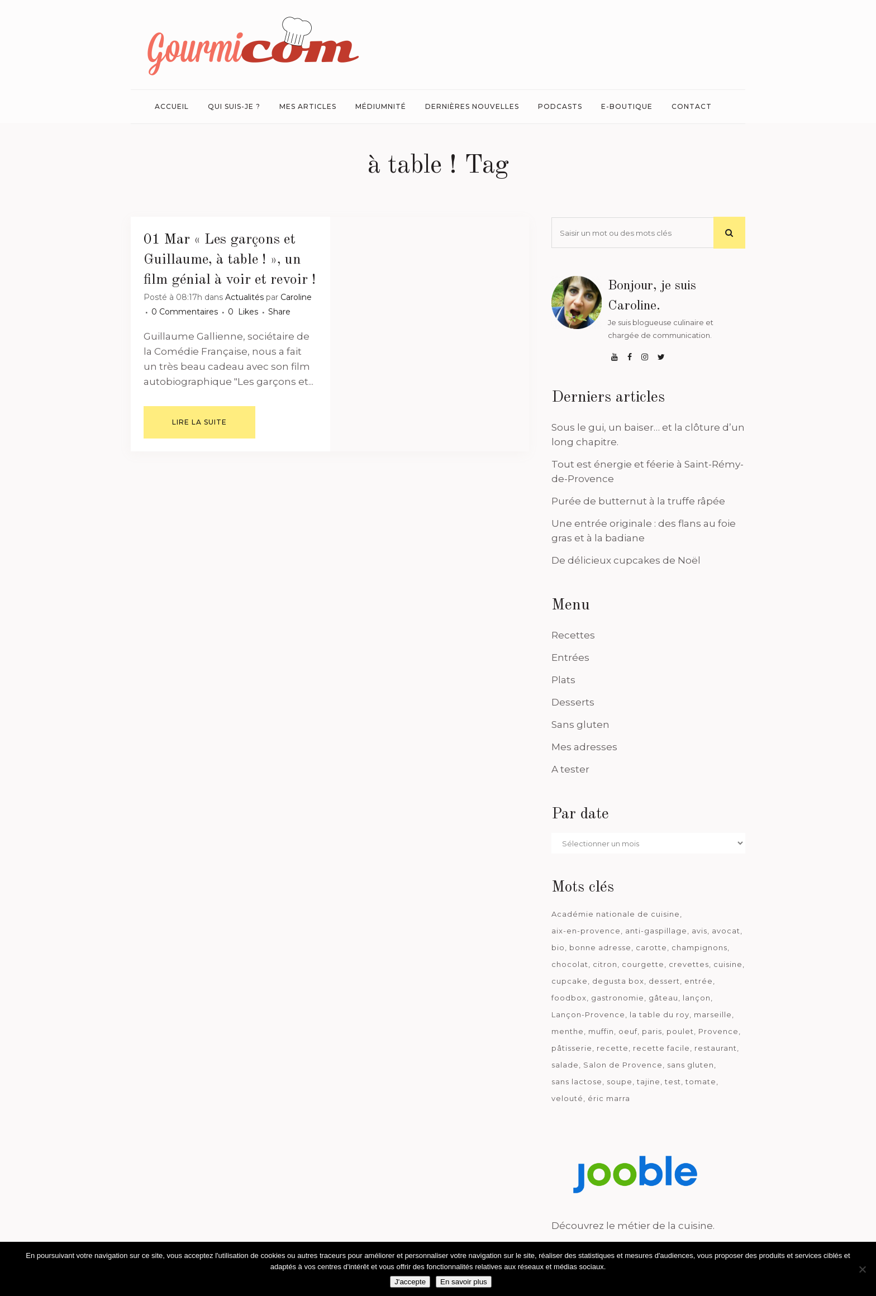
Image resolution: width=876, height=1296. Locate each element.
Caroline (296, 297)
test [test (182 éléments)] (673, 1081)
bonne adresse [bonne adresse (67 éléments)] (600, 947)
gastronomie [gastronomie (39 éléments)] (617, 997)
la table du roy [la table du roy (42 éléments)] (659, 1014)
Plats (563, 679)
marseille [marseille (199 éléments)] (713, 1014)
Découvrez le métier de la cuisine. (633, 1225)
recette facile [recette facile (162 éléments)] (661, 1048)
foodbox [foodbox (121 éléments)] (569, 997)
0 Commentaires (184, 312)
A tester (570, 769)
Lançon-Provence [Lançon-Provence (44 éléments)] (588, 1014)
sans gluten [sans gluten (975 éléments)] (690, 1064)
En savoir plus (463, 1282)
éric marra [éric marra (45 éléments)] (609, 1098)
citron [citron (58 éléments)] (605, 964)
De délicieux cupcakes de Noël (626, 560)
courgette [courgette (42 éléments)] (643, 964)
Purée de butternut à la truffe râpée (638, 501)
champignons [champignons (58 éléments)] (699, 947)
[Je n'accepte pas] (862, 1269)
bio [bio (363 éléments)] (558, 947)
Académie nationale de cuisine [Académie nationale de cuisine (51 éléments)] (615, 913)
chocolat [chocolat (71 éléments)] (569, 964)
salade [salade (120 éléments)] (565, 1064)
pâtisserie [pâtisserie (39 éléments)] (571, 1048)
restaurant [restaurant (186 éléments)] (715, 1048)
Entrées (570, 657)
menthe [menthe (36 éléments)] (567, 1031)
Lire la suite (199, 422)
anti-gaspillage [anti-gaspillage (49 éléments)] (656, 930)
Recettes (573, 635)
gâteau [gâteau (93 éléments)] (663, 997)
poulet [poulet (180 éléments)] (680, 1031)
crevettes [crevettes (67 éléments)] (689, 964)
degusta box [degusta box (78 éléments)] (618, 980)
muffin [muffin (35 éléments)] (601, 1031)
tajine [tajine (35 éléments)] (648, 1081)
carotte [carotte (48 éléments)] (651, 947)
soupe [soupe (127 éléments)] (619, 1081)
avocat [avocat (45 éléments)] (726, 930)
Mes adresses (584, 746)
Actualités (244, 297)
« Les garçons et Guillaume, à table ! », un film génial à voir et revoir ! (230, 259)
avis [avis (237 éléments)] (699, 930)
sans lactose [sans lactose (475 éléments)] (576, 1081)
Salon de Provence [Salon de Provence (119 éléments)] (623, 1064)
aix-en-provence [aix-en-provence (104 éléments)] (586, 930)
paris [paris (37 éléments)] (652, 1031)
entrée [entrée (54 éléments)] (698, 980)
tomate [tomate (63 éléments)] (700, 1081)
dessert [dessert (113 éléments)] (664, 980)
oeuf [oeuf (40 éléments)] (627, 1031)
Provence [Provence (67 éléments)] (718, 1031)
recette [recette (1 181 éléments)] (613, 1048)
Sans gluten (580, 724)
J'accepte (410, 1282)
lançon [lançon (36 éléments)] (697, 997)
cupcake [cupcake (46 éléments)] (569, 980)
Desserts (572, 702)
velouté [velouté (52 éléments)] (567, 1098)
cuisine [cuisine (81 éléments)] (727, 964)
